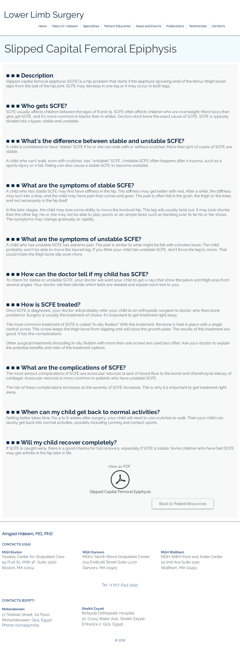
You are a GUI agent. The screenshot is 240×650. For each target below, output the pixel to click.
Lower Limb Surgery (44, 15)
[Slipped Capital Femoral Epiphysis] (120, 483)
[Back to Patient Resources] (182, 504)
